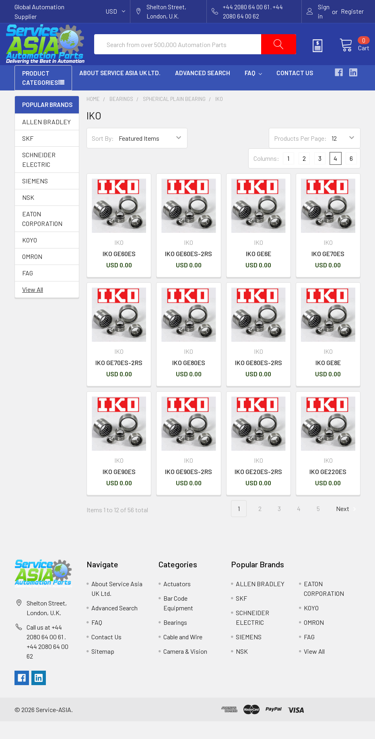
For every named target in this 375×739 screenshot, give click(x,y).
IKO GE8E (328, 380)
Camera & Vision (185, 669)
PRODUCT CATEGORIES (40, 95)
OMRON (32, 274)
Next (347, 526)
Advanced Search (202, 90)
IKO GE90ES (119, 489)
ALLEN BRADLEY (46, 139)
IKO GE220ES (327, 489)
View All (32, 307)
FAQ (253, 90)
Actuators (177, 601)
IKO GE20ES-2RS (258, 489)
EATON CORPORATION (42, 236)
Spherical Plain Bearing (174, 116)
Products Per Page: (300, 156)
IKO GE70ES (327, 271)
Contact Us (294, 90)
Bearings (121, 116)
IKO (219, 116)
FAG (27, 290)
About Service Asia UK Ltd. (120, 90)
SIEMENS (35, 198)
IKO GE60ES (119, 271)
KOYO (29, 257)
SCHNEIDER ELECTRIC (39, 177)
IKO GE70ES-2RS (118, 380)
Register (352, 11)
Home (93, 116)
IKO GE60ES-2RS (188, 271)
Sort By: (103, 156)
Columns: (266, 176)
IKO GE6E (258, 271)
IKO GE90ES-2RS (188, 489)
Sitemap (102, 669)
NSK (28, 215)
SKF (27, 156)
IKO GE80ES (188, 380)
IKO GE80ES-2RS (258, 380)
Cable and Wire (182, 654)
